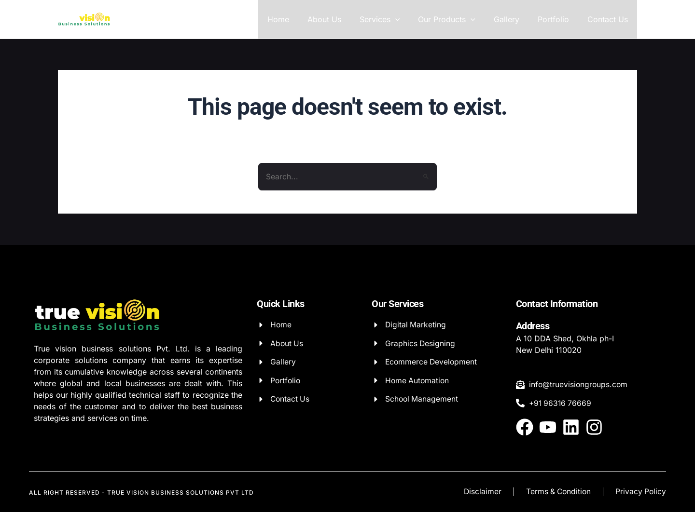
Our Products (457, 19)
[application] (408, 19)
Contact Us (609, 19)
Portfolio (557, 19)
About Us (340, 19)
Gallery (514, 19)
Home (297, 19)
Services (393, 19)
